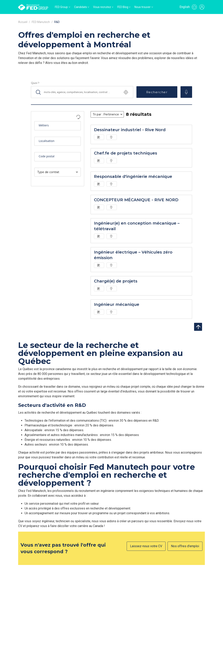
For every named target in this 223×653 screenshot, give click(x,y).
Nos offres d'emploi (185, 546)
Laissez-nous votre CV (146, 546)
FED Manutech (41, 22)
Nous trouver (142, 7)
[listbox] (57, 172)
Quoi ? (35, 82)
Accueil (22, 22)
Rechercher (157, 92)
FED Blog (122, 7)
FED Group (61, 7)
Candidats (80, 7)
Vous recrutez (102, 7)
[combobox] (57, 126)
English (185, 7)
